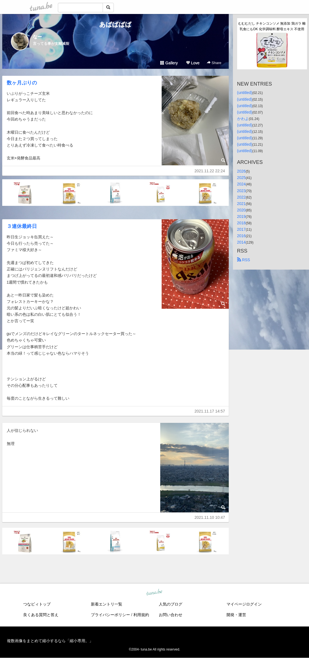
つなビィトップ (37, 604)
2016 (241, 236)
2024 (241, 184)
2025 (241, 177)
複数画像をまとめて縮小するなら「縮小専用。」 (50, 641)
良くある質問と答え (40, 614)
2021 (241, 203)
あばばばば (115, 24)
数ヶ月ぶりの (22, 83)
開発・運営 (236, 614)
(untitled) (244, 92)
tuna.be (154, 593)
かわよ (243, 118)
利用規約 (141, 614)
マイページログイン (244, 604)
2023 (241, 191)
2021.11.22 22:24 (210, 171)
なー (37, 36)
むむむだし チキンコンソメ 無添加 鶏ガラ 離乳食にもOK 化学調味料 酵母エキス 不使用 (272, 26)
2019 (241, 216)
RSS (243, 260)
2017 (241, 229)
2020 (241, 210)
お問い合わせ (170, 614)
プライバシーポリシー (110, 614)
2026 (241, 171)
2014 (241, 242)
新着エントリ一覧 (106, 604)
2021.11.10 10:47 (210, 517)
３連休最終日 (22, 226)
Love (192, 63)
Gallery (169, 63)
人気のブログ (170, 604)
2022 (241, 197)
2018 (241, 223)
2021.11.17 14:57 (210, 411)
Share (214, 63)
